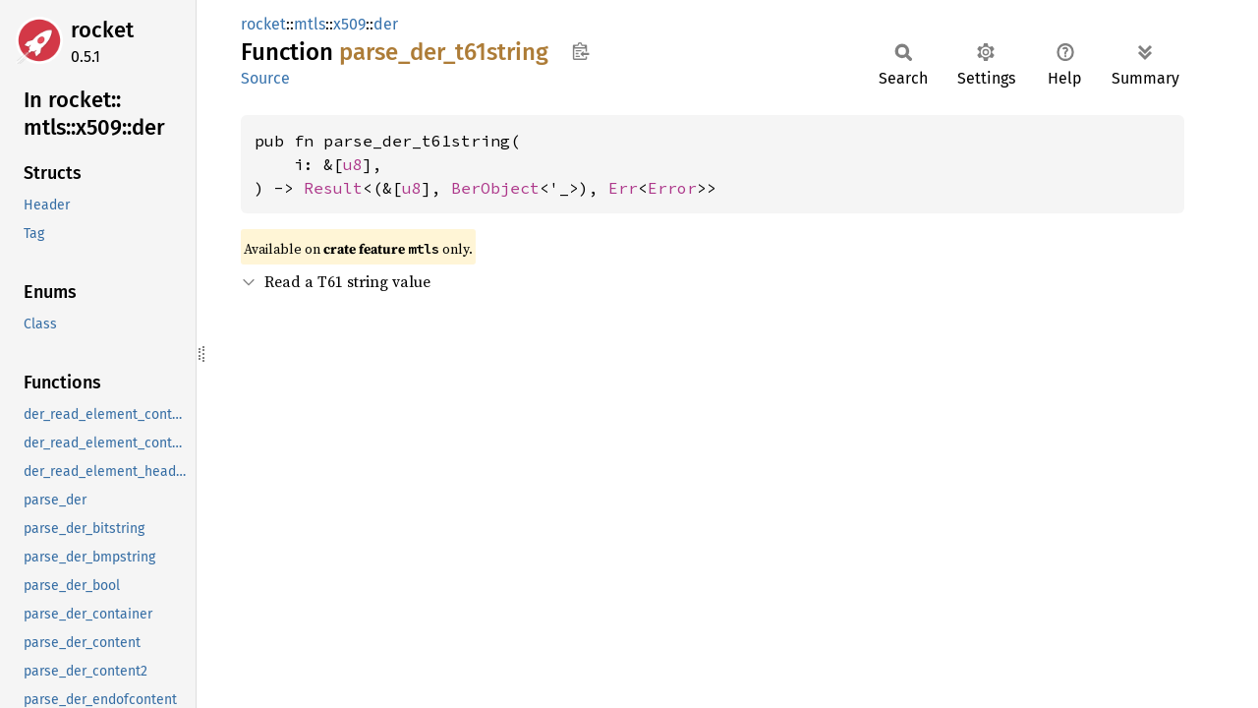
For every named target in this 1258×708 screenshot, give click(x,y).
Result (333, 188)
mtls (309, 24)
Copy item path (580, 51)
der (385, 24)
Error (672, 188)
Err (623, 188)
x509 (349, 24)
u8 (353, 164)
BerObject (495, 188)
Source (265, 78)
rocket (102, 30)
